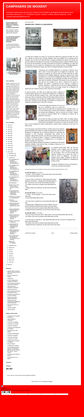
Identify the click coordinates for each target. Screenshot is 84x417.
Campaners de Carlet (12, 339)
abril (10, 255)
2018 (9, 141)
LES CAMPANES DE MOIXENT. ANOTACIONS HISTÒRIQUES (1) (14, 178)
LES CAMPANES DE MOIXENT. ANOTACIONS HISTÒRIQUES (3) (14, 167)
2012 (9, 264)
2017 (9, 143)
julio (10, 249)
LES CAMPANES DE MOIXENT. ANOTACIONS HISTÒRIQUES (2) (14, 173)
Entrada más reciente (30, 233)
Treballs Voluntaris (11, 307)
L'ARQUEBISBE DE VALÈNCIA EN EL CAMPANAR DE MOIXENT (13, 226)
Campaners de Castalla (12, 323)
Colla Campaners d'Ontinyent (11, 319)
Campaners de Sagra (12, 337)
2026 (9, 125)
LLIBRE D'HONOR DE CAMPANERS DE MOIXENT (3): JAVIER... (14, 211)
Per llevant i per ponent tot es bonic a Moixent (13, 295)
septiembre (11, 245)
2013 (9, 151)
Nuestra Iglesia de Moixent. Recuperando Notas (13, 292)
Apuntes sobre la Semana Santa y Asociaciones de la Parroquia (13, 272)
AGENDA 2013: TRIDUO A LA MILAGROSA (14, 197)
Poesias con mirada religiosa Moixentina (12, 298)
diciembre (11, 153)
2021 (9, 135)
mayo (10, 253)
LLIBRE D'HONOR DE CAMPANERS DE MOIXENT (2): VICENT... (14, 216)
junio (10, 251)
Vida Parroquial (11, 309)
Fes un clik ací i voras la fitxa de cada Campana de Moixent (21, 375)
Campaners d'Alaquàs (12, 335)
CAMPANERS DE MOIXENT (26, 6)
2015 (9, 147)
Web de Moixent (11, 343)
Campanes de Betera (12, 325)
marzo (10, 257)
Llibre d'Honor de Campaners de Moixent (12, 287)
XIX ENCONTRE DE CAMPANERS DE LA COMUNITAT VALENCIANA (14, 192)
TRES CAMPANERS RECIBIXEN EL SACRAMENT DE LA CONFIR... (14, 237)
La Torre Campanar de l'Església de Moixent (12, 281)
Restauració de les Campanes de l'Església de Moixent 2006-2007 (13, 302)
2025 (9, 127)
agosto (10, 247)
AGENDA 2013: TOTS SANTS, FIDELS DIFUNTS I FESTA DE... (14, 186)
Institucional (10, 278)
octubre (11, 157)
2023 (9, 131)
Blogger (50, 381)
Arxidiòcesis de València (13, 345)
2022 (9, 133)
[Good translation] (3, 392)
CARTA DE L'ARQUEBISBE (13, 200)
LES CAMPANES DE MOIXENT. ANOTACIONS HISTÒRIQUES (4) (14, 161)
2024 (9, 129)
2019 (9, 139)
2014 (9, 149)
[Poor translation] (8, 392)
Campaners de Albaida (12, 322)
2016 (9, 145)
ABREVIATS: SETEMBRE (12, 242)
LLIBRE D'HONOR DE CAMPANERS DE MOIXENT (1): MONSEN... (14, 231)
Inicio (53, 233)
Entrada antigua (74, 233)
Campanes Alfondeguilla (13, 333)
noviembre (11, 155)
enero (10, 262)
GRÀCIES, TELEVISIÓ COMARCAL (14, 221)
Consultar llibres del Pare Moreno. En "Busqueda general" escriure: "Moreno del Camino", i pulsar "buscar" (13, 350)
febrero (11, 260)
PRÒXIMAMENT (13, 183)
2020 (9, 137)
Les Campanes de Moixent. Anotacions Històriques (13, 284)
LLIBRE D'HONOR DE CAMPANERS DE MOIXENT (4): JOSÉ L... (14, 205)
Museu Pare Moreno (12, 289)
